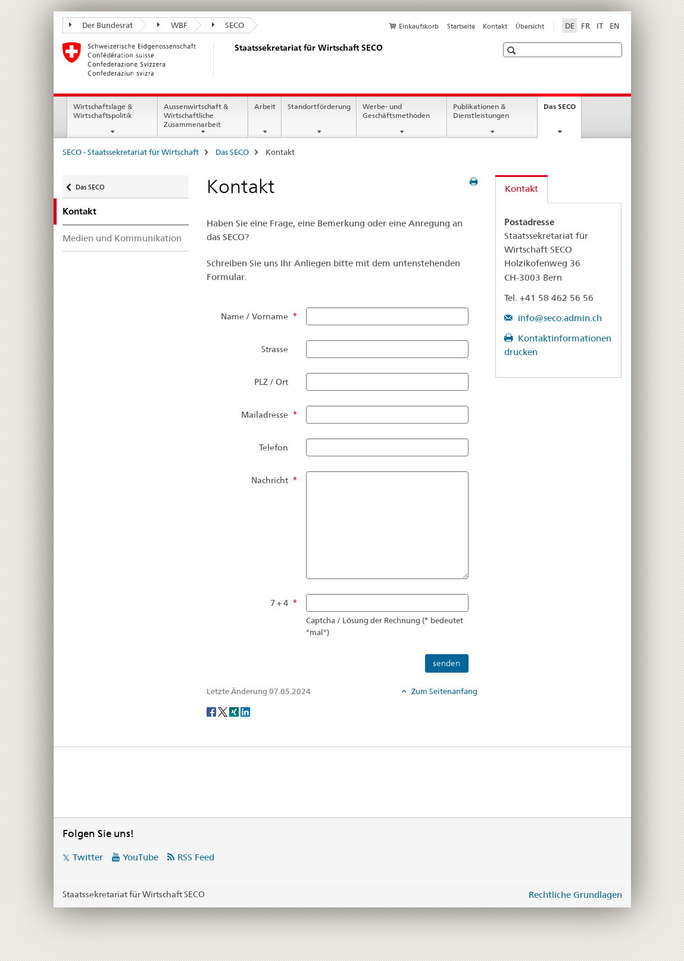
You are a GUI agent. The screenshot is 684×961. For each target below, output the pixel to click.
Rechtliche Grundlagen (575, 894)
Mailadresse (264, 414)
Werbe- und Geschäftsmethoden (396, 111)
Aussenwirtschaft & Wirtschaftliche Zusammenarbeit (196, 115)
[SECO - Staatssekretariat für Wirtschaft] (232, 59)
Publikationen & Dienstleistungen (481, 111)
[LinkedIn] (245, 711)
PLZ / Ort (271, 382)
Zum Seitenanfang (443, 691)
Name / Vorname (254, 316)
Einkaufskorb (419, 26)
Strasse (274, 349)
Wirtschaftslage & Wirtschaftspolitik (102, 111)
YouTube (140, 857)
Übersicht (530, 26)
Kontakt (495, 26)
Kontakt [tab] (521, 188)
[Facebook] (212, 711)
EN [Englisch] (615, 25)
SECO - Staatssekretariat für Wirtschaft (131, 152)
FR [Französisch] (585, 25)
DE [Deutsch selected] (569, 25)
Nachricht (269, 480)
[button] (513, 50)
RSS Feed (195, 857)
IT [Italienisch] (599, 25)
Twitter (88, 857)
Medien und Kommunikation (122, 238)
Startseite (461, 26)
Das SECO (562, 110)
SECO (228, 25)
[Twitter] (223, 711)
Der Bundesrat (101, 25)
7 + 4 (279, 603)
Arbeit (265, 106)
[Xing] (235, 711)
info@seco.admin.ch (559, 318)
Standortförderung (319, 106)
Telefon (273, 447)
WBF (172, 25)
